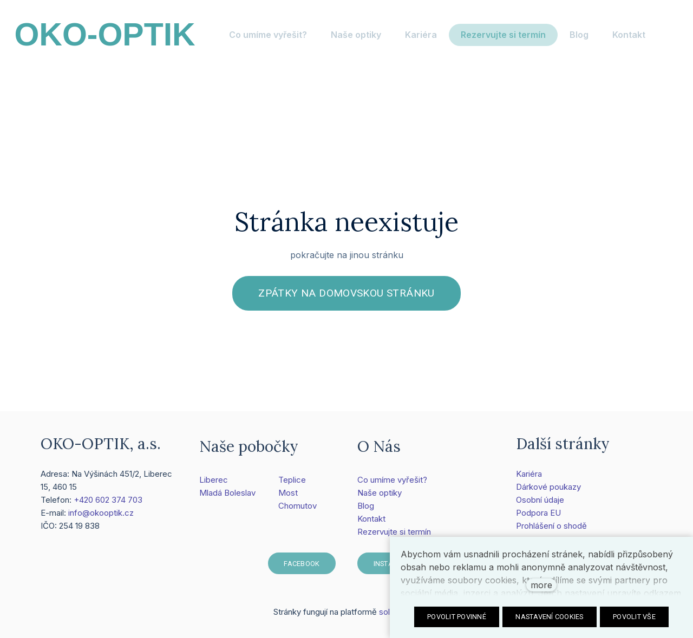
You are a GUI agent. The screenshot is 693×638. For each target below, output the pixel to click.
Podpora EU (538, 516)
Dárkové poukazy (548, 490)
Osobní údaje (540, 503)
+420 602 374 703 (108, 503)
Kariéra (529, 477)
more (541, 585)
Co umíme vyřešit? (392, 484)
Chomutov (297, 510)
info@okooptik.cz (101, 516)
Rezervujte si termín (394, 536)
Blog (365, 510)
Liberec (213, 484)
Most (288, 497)
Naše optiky (379, 497)
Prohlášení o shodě (551, 529)
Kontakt (371, 523)
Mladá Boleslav (227, 497)
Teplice (292, 484)
